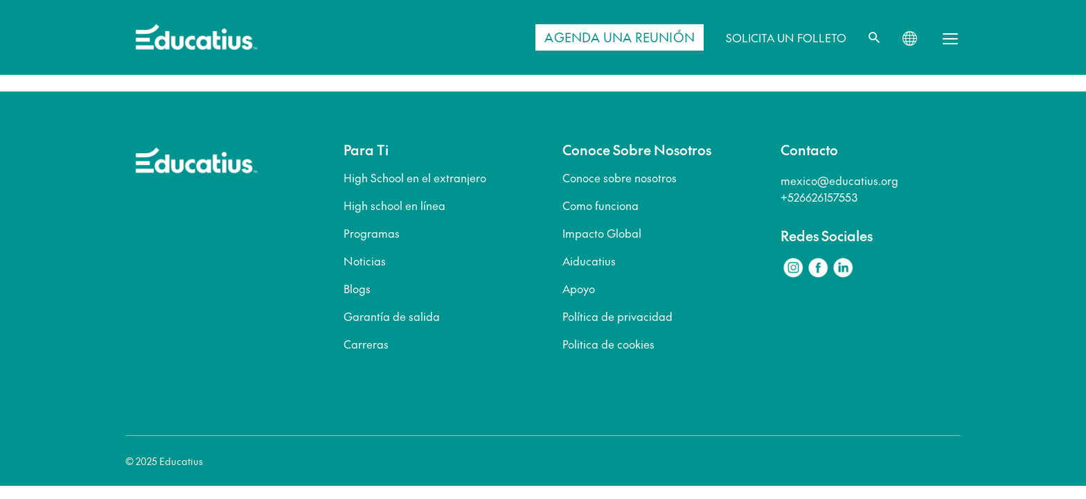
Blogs (357, 288)
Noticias (365, 260)
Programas (372, 232)
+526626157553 (819, 196)
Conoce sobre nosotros (619, 177)
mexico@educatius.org (839, 180)
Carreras (366, 343)
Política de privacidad (617, 316)
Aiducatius (589, 260)
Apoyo (578, 288)
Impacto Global (601, 232)
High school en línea (394, 205)
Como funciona (600, 205)
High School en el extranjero (415, 177)
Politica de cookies (608, 343)
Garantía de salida (392, 316)
